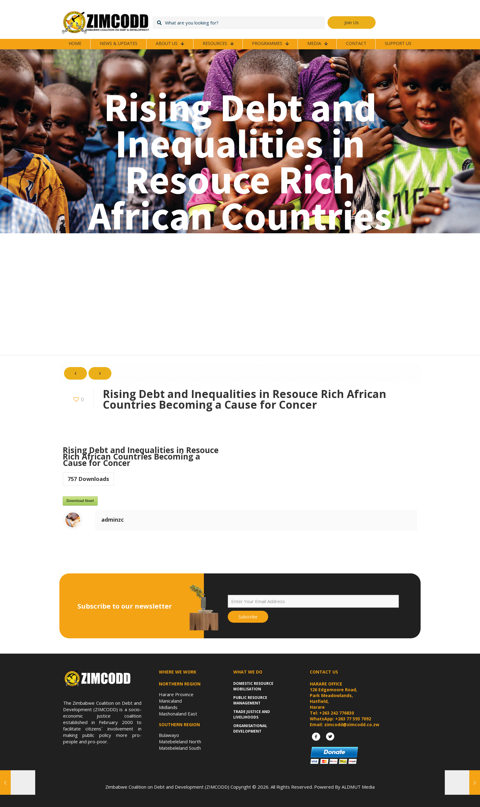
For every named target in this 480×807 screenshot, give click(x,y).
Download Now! (80, 501)
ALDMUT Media (358, 787)
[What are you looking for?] (238, 23)
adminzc (112, 519)
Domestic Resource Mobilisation (253, 686)
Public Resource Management (250, 700)
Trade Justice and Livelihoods (251, 714)
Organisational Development (250, 728)
